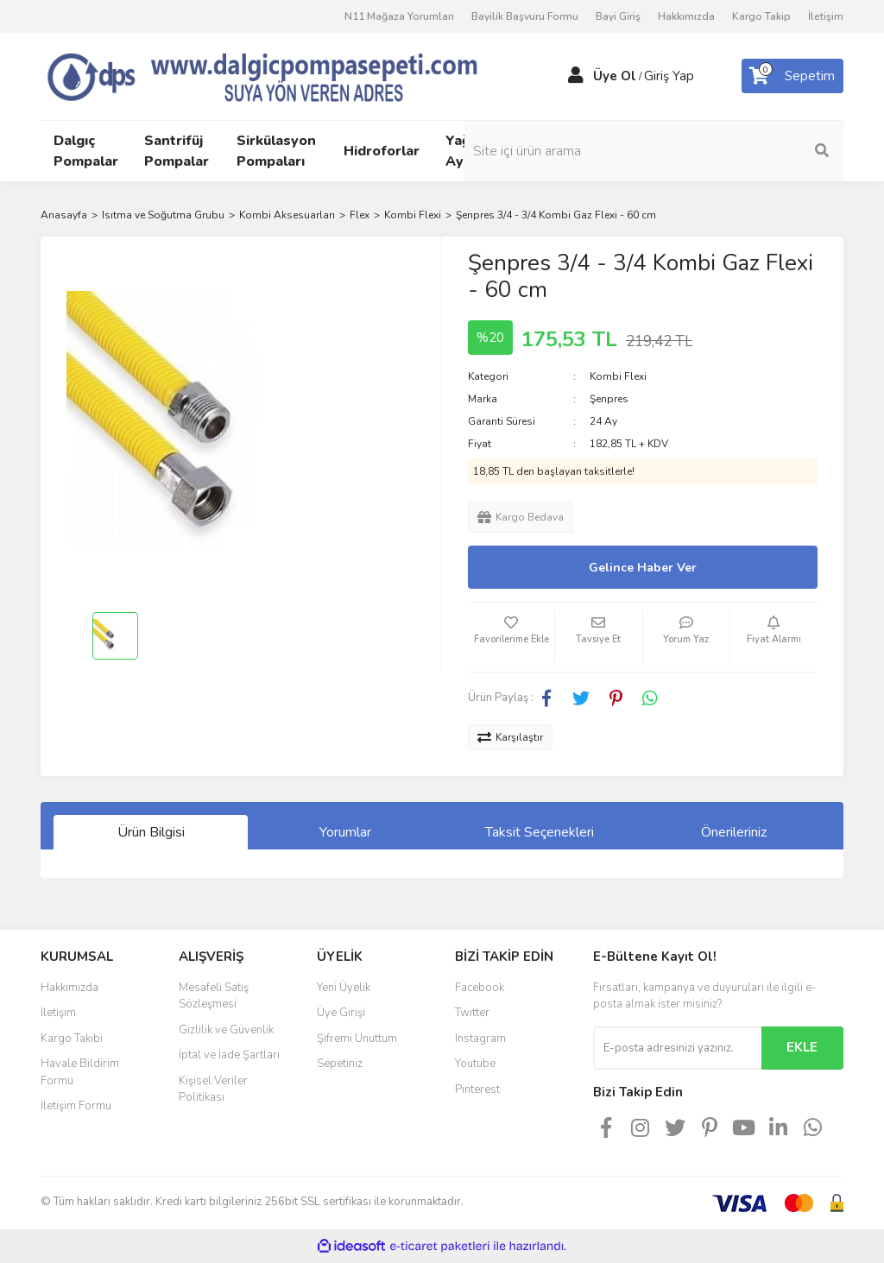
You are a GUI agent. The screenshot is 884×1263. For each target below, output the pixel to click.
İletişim (825, 16)
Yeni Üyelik (343, 987)
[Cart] (792, 76)
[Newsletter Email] (677, 1048)
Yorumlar (345, 832)
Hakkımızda (686, 16)
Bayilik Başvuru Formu (524, 16)
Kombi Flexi (618, 376)
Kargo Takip (761, 16)
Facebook (479, 987)
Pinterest (477, 1089)
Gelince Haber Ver (643, 567)
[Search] (752, 151)
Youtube (475, 1063)
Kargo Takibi (72, 1038)
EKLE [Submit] (802, 1047)
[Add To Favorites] (511, 637)
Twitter (472, 1012)
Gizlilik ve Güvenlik (226, 1030)
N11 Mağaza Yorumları (399, 16)
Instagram (480, 1038)
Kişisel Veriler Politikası (213, 1089)
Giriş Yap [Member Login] (669, 76)
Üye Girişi (341, 1012)
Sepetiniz (340, 1063)
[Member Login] (576, 76)
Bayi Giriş (618, 16)
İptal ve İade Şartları (229, 1055)
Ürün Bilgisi (151, 832)
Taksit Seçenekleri (539, 832)
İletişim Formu (76, 1106)
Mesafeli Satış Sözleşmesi (214, 996)
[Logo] (287, 75)
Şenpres (609, 399)
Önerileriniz (734, 832)
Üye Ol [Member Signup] (614, 76)
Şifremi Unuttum (357, 1038)
